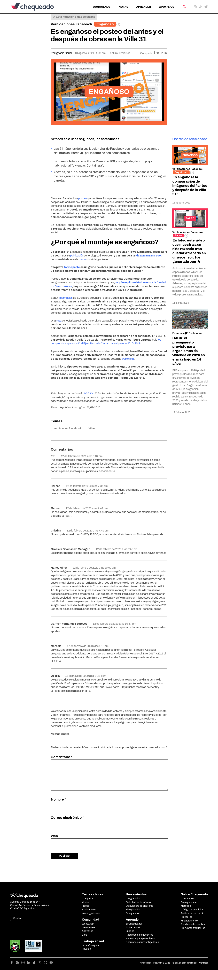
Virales (85, 902)
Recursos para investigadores (142, 942)
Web (54, 836)
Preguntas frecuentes (193, 928)
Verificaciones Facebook (71, 24)
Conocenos (102, 6)
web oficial (128, 358)
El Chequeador (134, 923)
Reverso (86, 949)
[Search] (184, 6)
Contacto (18, 918)
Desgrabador (133, 898)
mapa (82, 259)
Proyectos (186, 917)
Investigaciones (91, 913)
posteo (82, 198)
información (66, 297)
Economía (178, 333)
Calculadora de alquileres (139, 906)
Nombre (58, 799)
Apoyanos (166, 6)
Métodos (186, 906)
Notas (123, 6)
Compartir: (146, 53)
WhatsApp (88, 923)
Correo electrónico (67, 817)
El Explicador (194, 333)
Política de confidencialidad (185, 963)
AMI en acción (133, 927)
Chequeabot (133, 913)
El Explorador (133, 909)
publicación (76, 255)
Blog (84, 935)
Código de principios (192, 909)
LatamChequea (90, 945)
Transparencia (189, 902)
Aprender (143, 6)
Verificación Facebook (67, 428)
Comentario (61, 757)
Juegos (130, 931)
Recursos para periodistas (140, 938)
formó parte (72, 267)
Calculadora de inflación (139, 902)
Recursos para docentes (139, 935)
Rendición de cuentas (193, 924)
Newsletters (88, 927)
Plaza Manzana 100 (148, 255)
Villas (92, 428)
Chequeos (88, 898)
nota (58, 320)
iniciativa (89, 393)
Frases (85, 906)
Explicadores (89, 909)
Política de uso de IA (192, 913)
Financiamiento (189, 920)
